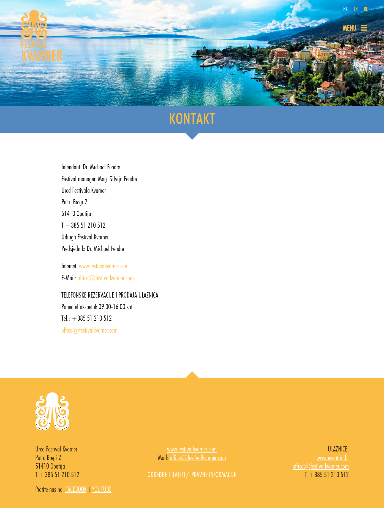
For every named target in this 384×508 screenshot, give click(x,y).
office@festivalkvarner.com (106, 278)
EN (356, 9)
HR (345, 9)
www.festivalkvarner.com (104, 266)
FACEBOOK (75, 489)
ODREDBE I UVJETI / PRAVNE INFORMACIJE (192, 474)
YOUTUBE (101, 489)
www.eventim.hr (333, 457)
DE (365, 9)
